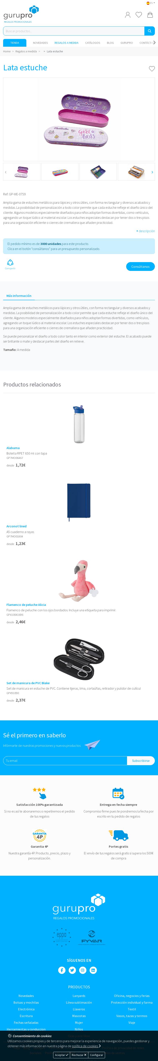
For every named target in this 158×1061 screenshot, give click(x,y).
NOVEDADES (40, 43)
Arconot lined (16, 526)
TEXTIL (132, 1009)
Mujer (79, 1022)
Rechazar (79, 1055)
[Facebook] (62, 970)
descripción (145, 231)
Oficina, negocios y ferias (132, 996)
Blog (110, 43)
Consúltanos (140, 266)
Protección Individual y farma (132, 1002)
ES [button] (149, 2)
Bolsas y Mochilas (26, 1002)
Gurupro (127, 43)
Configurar (96, 1055)
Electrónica (26, 1009)
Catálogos (92, 43)
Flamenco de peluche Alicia (26, 605)
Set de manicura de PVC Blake (28, 683)
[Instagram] (82, 970)
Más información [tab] (18, 296)
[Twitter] (72, 970)
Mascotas (79, 1016)
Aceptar (61, 1055)
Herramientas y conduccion (26, 1029)
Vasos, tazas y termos (131, 1016)
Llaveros (79, 1009)
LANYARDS (79, 996)
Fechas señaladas (26, 1022)
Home (6, 51)
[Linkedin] (93, 970)
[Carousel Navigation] (154, 42)
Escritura (26, 1016)
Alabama (13, 448)
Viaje (131, 1022)
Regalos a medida (66, 43)
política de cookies (86, 1046)
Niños (79, 1029)
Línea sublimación (79, 1002)
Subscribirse (141, 760)
